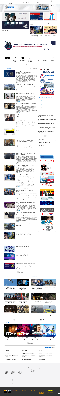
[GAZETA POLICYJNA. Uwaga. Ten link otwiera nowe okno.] (47, 139)
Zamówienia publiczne (39, 366)
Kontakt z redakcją (24, 390)
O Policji (12, 365)
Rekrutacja (32, 371)
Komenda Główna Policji (13, 369)
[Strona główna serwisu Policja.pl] (49, 5)
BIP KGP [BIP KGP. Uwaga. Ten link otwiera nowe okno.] (16, 390)
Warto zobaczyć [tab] (48, 347)
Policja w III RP (13, 372)
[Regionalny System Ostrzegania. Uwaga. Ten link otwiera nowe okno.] (47, 184)
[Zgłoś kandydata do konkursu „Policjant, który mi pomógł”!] (50, 19)
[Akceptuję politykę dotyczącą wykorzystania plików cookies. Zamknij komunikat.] (51, 0)
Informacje (19, 366)
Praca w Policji (33, 365)
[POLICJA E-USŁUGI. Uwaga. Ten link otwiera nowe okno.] (47, 145)
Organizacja (12, 371)
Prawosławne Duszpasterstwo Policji (13, 383)
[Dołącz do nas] (15, 22)
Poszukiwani (6, 372)
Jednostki (12, 366)
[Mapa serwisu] (51, 5)
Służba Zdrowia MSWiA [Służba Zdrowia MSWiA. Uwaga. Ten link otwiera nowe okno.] (42, 359)
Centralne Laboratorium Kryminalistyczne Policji (28, 353)
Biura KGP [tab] (53, 347)
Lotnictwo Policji (7, 374)
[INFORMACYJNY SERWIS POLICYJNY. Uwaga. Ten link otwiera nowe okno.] (47, 142)
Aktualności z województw (6, 368)
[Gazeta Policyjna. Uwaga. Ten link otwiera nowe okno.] (47, 71)
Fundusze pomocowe (7, 353)
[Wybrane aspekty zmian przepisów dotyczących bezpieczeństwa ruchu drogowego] (36, 19)
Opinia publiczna (20, 374)
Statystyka (19, 365)
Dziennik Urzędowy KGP (27, 367)
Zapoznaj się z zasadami (42, 392)
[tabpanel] (30, 355)
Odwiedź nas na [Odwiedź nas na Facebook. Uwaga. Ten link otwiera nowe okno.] (8, 390)
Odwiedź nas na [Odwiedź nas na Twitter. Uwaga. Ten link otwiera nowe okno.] (6, 392)
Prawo (25, 365)
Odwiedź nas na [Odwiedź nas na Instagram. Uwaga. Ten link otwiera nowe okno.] (10, 390)
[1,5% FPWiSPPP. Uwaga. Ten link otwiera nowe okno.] (47, 214)
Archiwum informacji (30, 64)
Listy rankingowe (33, 370)
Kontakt (44, 365)
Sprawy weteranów (45, 369)
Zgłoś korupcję (40, 350)
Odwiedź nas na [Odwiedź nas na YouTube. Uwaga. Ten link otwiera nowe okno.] (6, 390)
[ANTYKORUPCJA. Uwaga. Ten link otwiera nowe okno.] (47, 149)
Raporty (19, 373)
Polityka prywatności (41, 393)
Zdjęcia (34, 68)
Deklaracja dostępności (33, 390)
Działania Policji (6, 365)
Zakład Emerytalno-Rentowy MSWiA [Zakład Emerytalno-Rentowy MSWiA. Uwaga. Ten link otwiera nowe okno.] (26, 359)
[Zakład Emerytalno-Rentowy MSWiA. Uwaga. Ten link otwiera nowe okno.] (47, 228)
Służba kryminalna (7, 350)
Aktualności (6, 366)
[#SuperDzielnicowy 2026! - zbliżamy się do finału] (50, 32)
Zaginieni (6, 373)
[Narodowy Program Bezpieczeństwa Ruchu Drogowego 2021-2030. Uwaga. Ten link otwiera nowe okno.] (47, 210)
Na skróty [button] (30, 68)
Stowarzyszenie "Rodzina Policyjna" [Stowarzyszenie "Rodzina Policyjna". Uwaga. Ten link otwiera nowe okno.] (43, 357)
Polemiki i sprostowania (6, 376)
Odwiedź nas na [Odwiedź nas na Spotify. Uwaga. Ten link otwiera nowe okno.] (10, 392)
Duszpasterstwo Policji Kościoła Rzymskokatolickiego (14, 380)
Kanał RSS (5, 390)
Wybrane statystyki (19, 369)
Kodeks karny (20, 371)
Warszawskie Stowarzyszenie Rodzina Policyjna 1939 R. (29, 357)
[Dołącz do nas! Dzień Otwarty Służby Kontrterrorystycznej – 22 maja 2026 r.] (36, 32)
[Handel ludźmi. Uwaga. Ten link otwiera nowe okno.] (47, 218)
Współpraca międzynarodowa (13, 377)
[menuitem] (8, 11)
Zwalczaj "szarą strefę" (24, 350)
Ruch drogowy (7, 371)
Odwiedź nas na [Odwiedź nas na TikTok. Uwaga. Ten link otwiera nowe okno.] (8, 392)
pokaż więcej (20, 272)
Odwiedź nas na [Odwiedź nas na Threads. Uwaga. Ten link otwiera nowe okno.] (5, 392)
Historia (12, 373)
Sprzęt (12, 374)
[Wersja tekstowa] (53, 5)
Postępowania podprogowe (39, 370)
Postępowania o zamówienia (39, 368)
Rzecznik (45, 366)
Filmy (36, 68)
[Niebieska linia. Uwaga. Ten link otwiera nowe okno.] (47, 203)
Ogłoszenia (32, 369)
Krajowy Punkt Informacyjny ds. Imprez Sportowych (45, 353)
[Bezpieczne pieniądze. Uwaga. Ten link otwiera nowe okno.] (47, 198)
